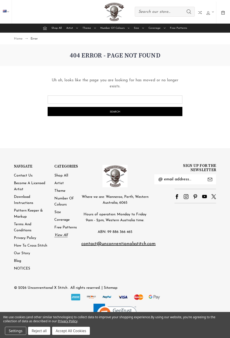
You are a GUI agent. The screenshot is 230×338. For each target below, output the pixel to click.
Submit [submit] (210, 179)
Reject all (39, 330)
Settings (15, 330)
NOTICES (22, 268)
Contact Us (23, 175)
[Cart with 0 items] (223, 12)
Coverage (157, 28)
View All (61, 235)
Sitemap (110, 288)
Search (189, 11)
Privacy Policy (25, 238)
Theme (89, 28)
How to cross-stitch (30, 245)
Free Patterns (178, 28)
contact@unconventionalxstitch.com (118, 244)
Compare (200, 12)
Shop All (56, 28)
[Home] (45, 28)
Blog (17, 261)
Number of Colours (115, 28)
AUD (8, 12)
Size (139, 28)
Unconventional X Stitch (47, 288)
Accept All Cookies (71, 330)
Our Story (22, 253)
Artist (72, 28)
